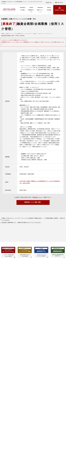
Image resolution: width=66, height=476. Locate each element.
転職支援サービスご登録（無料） (33, 202)
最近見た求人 (49, 2)
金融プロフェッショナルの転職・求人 (14, 33)
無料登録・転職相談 (59, 10)
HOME (2, 33)
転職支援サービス (37, 197)
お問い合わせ (60, 2)
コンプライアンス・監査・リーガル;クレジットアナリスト (38, 33)
